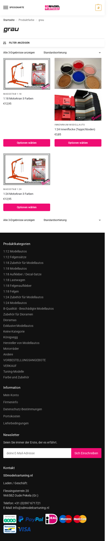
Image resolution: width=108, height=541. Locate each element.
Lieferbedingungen (16, 423)
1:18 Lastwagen (14, 280)
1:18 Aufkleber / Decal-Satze (22, 274)
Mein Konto (11, 395)
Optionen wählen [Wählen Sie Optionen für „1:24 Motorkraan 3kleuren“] (27, 207)
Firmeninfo (10, 402)
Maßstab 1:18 (12, 94)
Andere (8, 354)
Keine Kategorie (14, 331)
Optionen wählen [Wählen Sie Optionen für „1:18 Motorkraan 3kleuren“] (27, 142)
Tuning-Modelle (13, 371)
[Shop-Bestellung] (73, 53)
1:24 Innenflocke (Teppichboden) (75, 129)
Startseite (8, 20)
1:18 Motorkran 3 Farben (18, 98)
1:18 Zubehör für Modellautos (23, 263)
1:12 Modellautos (15, 251)
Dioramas (9, 320)
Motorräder (11, 348)
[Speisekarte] (9, 7)
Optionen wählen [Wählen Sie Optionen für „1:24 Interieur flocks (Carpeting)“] (78, 142)
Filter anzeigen (16, 43)
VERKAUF (10, 366)
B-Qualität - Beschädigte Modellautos (28, 308)
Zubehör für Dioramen (18, 314)
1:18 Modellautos (15, 268)
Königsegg (10, 337)
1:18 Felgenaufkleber (17, 285)
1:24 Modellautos (15, 303)
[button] (97, 8)
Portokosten (11, 416)
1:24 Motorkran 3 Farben (18, 193)
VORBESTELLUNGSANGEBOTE (24, 360)
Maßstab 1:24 (12, 189)
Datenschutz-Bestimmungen (22, 409)
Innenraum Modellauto (70, 124)
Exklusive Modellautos (18, 326)
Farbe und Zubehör (16, 377)
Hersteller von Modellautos (21, 343)
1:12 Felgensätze (14, 257)
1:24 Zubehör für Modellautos (23, 297)
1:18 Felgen (11, 291)
